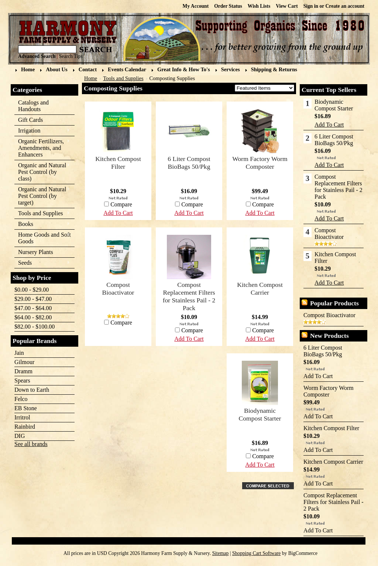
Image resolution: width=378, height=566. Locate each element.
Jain (19, 353)
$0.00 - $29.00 (31, 290)
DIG (19, 436)
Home (90, 78)
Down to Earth (31, 390)
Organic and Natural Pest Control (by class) (42, 172)
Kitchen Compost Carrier (260, 288)
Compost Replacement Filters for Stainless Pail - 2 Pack (189, 296)
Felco (21, 399)
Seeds (42, 263)
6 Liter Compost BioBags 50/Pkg (189, 162)
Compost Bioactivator (118, 288)
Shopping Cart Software (256, 553)
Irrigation (42, 130)
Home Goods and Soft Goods (42, 237)
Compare (263, 204)
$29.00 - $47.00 (33, 299)
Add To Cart (259, 213)
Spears (22, 380)
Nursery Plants (35, 252)
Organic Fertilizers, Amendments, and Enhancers (42, 148)
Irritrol (22, 417)
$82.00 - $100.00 (34, 326)
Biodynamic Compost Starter (260, 414)
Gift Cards (30, 120)
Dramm (23, 371)
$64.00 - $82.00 (33, 317)
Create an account (345, 6)
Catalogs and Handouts (33, 105)
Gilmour (24, 362)
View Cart (287, 6)
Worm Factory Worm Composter (259, 162)
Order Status (228, 6)
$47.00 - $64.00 (33, 308)
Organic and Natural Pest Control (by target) (42, 196)
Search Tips (71, 56)
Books (42, 224)
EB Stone (25, 408)
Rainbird (24, 426)
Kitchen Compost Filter (118, 162)
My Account (196, 6)
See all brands (31, 444)
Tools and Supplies (42, 213)
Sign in (310, 6)
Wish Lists (259, 6)
